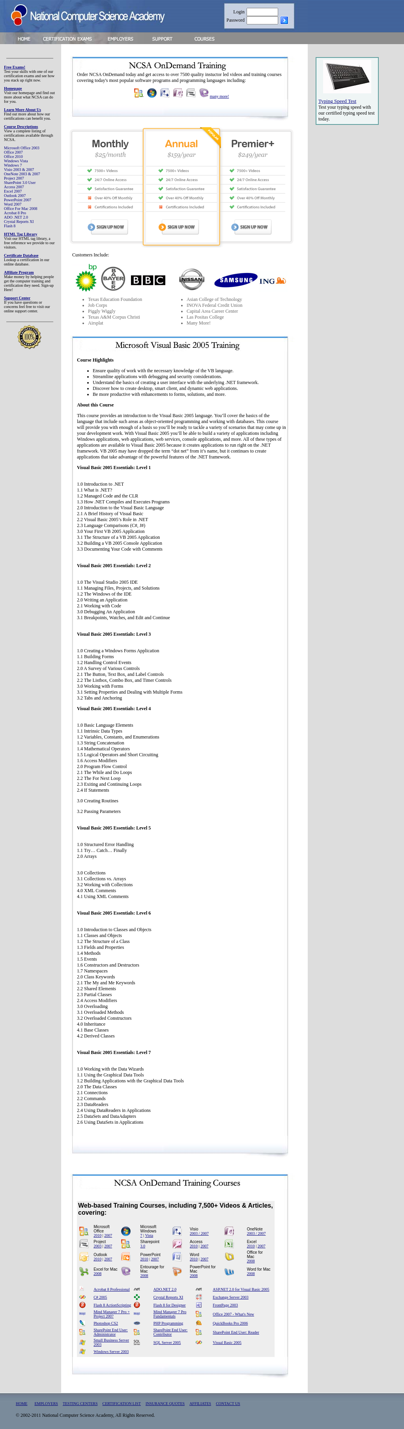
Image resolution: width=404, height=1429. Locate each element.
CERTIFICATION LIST (122, 1403)
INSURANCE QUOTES (165, 1403)
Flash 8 (9, 226)
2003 (97, 1246)
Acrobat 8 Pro (15, 213)
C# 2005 (100, 1297)
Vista (149, 1235)
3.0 (143, 1246)
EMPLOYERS (46, 1403)
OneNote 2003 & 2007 (22, 174)
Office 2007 (13, 152)
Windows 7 (13, 165)
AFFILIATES (200, 1403)
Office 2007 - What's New (233, 1314)
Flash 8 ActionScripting (112, 1305)
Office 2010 (13, 156)
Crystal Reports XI (19, 221)
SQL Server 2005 (167, 1342)
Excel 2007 (13, 191)
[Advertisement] (347, 261)
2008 (251, 1261)
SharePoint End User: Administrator (111, 1332)
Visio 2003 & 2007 (19, 169)
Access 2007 (14, 187)
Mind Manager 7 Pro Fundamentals (170, 1314)
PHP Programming (168, 1323)
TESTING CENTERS (80, 1403)
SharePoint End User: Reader (236, 1332)
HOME (21, 1403)
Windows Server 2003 (111, 1351)
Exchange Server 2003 (231, 1297)
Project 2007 (14, 178)
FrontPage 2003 (225, 1305)
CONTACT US (228, 1403)
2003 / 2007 (199, 1233)
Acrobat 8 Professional (112, 1289)
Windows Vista (16, 161)
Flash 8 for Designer (169, 1305)
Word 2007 (12, 204)
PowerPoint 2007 (17, 200)
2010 (97, 1235)
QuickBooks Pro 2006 (230, 1323)
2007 (108, 1235)
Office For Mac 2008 (20, 208)
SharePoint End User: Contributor (170, 1332)
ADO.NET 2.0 (164, 1289)
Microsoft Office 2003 (21, 148)
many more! (219, 96)
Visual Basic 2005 (227, 1342)
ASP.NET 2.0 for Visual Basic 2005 (241, 1289)
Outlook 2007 (15, 195)
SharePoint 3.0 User (20, 182)
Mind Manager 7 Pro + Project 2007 (112, 1314)
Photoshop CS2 (106, 1323)
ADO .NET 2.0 (16, 217)
